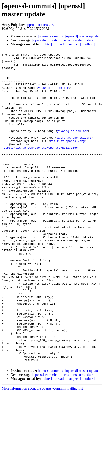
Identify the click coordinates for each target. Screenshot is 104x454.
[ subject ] (74, 44)
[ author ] (88, 44)
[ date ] (47, 44)
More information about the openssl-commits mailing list (42, 450)
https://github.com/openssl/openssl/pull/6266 (40, 167)
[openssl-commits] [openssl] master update (68, 36)
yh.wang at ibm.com (53, 95)
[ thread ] (59, 44)
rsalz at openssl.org (67, 159)
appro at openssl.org (40, 25)
